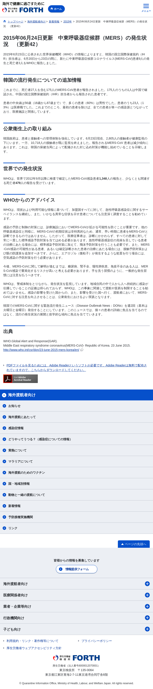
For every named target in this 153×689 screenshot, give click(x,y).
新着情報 (14, 506)
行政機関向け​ (76, 617)
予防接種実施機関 (20, 517)
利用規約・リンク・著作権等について (32, 641)
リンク (12, 528)
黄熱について (17, 450)
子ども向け (76, 629)
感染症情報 (16, 428)
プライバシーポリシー (96, 641)
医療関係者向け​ (76, 595)
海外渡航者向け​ (76, 583)
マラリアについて (20, 461)
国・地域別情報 (19, 483)
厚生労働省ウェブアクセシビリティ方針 (34, 648)
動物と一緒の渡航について (26, 495)
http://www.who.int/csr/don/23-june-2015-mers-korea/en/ (43, 350)
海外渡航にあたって (22, 417)
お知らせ (14, 406)
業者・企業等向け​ (76, 606)
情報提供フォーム (77, 569)
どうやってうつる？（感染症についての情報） (40, 439)
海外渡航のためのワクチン (26, 472)
